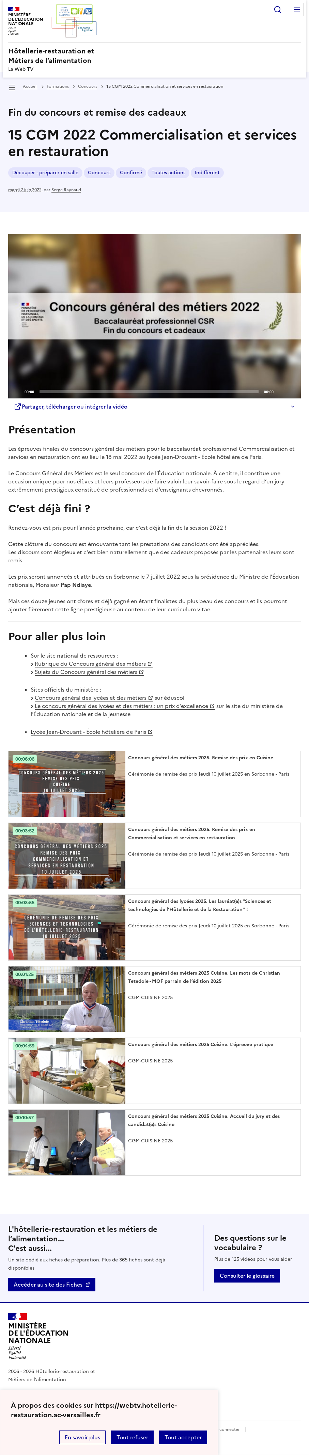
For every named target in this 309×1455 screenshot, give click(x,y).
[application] (154, 316)
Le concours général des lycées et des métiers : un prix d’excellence (121, 706)
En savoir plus (82, 1437)
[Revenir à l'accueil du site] (38, 1336)
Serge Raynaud (66, 190)
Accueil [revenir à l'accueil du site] (30, 86)
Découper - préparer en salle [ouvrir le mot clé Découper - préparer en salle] (45, 172)
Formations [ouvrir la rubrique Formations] (58, 86)
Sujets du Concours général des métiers (86, 672)
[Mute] (281, 391)
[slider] (149, 391)
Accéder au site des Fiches (48, 1284)
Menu (297, 9)
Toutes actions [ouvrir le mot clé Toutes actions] (168, 172)
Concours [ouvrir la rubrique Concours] (87, 86)
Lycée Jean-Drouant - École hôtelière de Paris (88, 732)
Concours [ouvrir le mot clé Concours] (99, 172)
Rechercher (277, 9)
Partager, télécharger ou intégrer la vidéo (70, 406)
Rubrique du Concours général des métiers (90, 664)
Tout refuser (132, 1437)
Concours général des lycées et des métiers (90, 698)
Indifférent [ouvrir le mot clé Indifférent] (207, 172)
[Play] (154, 316)
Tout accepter (183, 1437)
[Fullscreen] (292, 391)
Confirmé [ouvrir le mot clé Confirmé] (131, 172)
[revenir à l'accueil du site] (154, 55)
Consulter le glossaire (247, 1276)
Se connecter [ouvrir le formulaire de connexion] (227, 1429)
